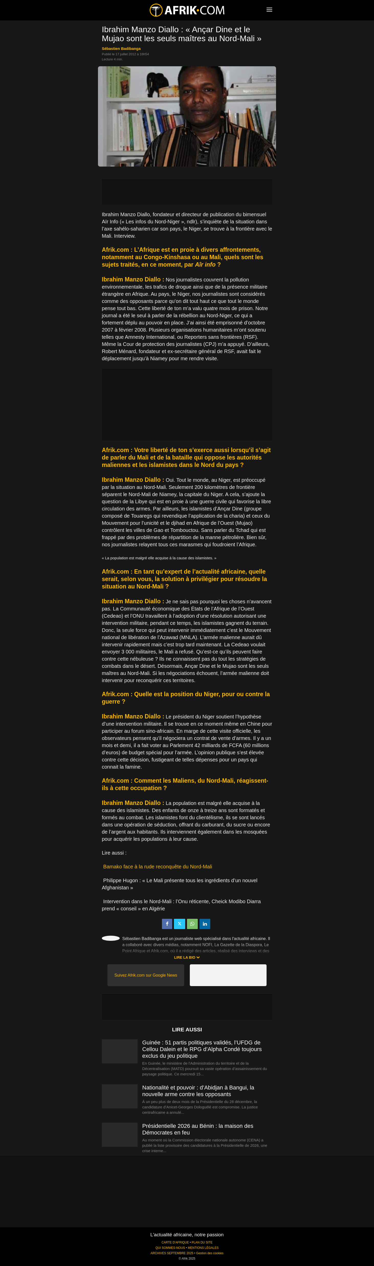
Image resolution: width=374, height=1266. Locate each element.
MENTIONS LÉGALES (203, 1248)
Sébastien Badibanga (121, 48)
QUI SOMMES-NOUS (170, 1248)
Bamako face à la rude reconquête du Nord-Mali (157, 866)
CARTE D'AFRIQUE (175, 1242)
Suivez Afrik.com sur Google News (145, 975)
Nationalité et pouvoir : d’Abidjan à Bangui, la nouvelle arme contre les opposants (198, 1090)
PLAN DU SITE (202, 1242)
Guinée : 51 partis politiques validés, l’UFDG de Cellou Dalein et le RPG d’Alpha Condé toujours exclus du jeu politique (202, 1049)
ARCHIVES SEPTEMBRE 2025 (171, 1253)
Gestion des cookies (209, 1253)
